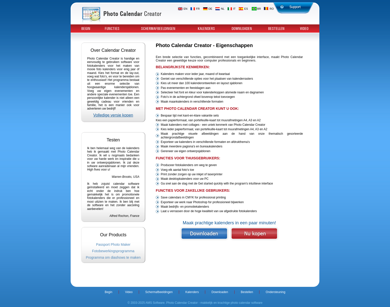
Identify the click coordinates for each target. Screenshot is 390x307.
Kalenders (206, 28)
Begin (85, 28)
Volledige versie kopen (113, 115)
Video (304, 28)
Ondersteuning (275, 292)
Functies (112, 28)
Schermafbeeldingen (158, 28)
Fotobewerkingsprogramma (113, 251)
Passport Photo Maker (113, 244)
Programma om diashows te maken (113, 257)
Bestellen (276, 28)
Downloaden (242, 28)
